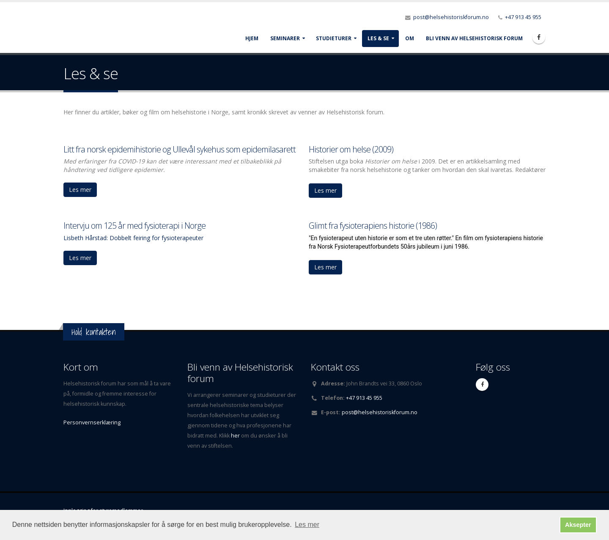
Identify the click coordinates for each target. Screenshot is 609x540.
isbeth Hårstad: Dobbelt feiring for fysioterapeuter (135, 238)
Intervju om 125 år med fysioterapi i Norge (134, 225)
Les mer (80, 190)
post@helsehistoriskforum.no (451, 17)
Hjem (251, 38)
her (236, 435)
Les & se (378, 38)
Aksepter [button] (578, 524)
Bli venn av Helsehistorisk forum (474, 38)
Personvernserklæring (92, 422)
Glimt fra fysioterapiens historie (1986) (373, 225)
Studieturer (333, 38)
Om (409, 38)
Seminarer (285, 38)
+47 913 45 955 (523, 17)
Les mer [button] (307, 524)
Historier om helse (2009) (351, 149)
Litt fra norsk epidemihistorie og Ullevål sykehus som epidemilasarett (179, 149)
